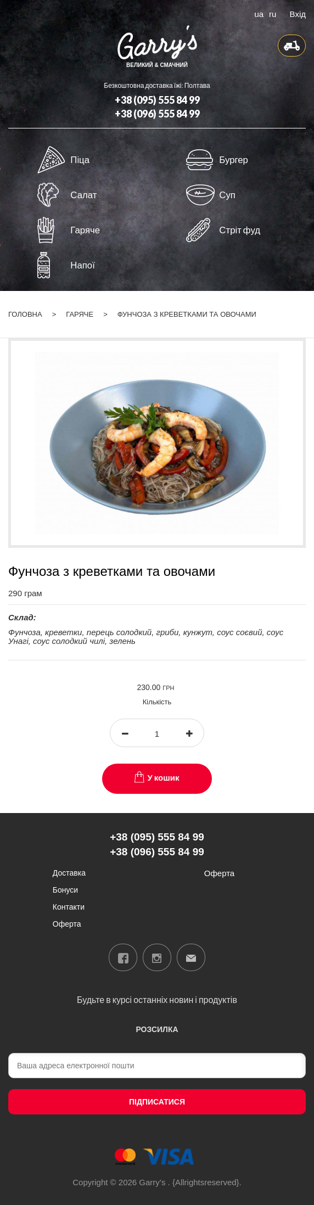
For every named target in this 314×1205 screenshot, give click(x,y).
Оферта (67, 923)
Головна (25, 314)
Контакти (69, 906)
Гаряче (79, 314)
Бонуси (65, 889)
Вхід (298, 13)
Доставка (69, 872)
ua (258, 13)
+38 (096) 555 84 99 (157, 114)
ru (272, 13)
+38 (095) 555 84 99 (157, 100)
